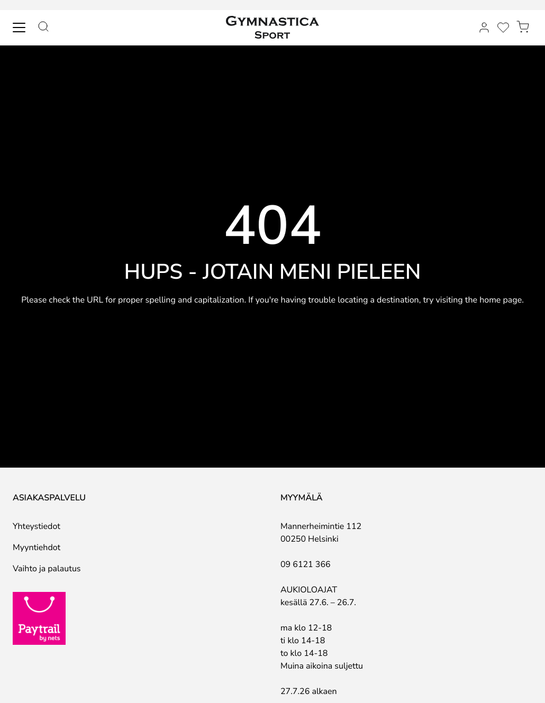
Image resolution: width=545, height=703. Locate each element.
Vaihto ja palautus (47, 568)
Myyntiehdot (36, 547)
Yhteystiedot (36, 526)
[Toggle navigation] (19, 27)
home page (500, 300)
